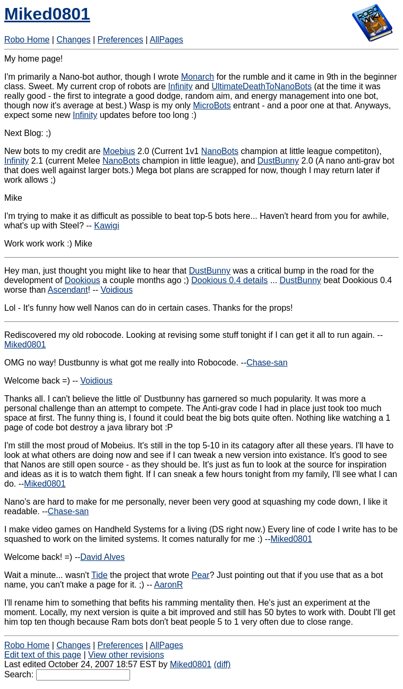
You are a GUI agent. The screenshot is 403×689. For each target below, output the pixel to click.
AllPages (166, 39)
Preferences (120, 39)
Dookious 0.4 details (229, 280)
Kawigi (106, 225)
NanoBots (219, 151)
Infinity (180, 86)
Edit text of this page (42, 654)
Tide (99, 575)
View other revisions (126, 654)
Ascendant (68, 289)
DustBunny (278, 160)
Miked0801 (47, 13)
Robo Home (26, 39)
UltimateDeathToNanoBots (261, 86)
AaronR (168, 584)
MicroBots (212, 105)
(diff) (222, 664)
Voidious (116, 289)
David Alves (102, 557)
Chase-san (266, 362)
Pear (201, 575)
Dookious (82, 280)
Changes (73, 39)
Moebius (119, 151)
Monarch (197, 76)
